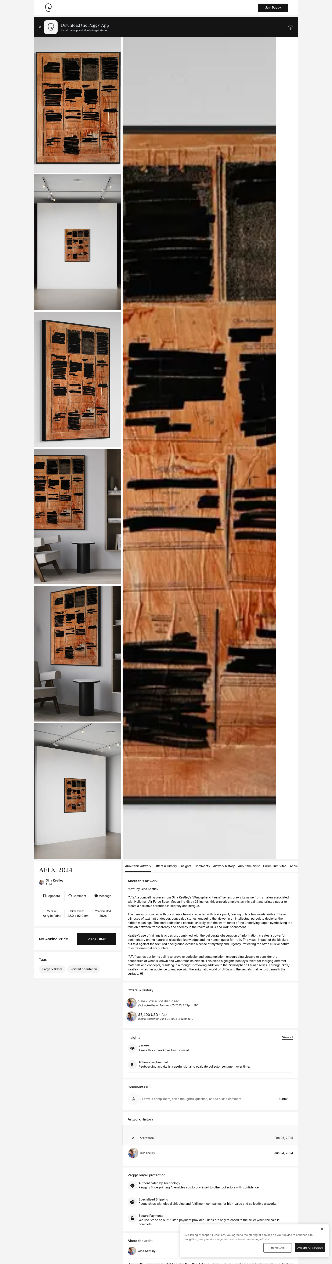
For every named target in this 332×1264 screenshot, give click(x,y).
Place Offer (96, 939)
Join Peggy (273, 7)
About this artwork (138, 866)
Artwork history (224, 866)
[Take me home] (48, 7)
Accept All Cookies (310, 1247)
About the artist (249, 866)
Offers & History (166, 866)
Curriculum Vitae (274, 866)
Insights (185, 866)
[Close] (321, 1229)
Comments (202, 866)
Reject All (277, 1247)
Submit (284, 1099)
